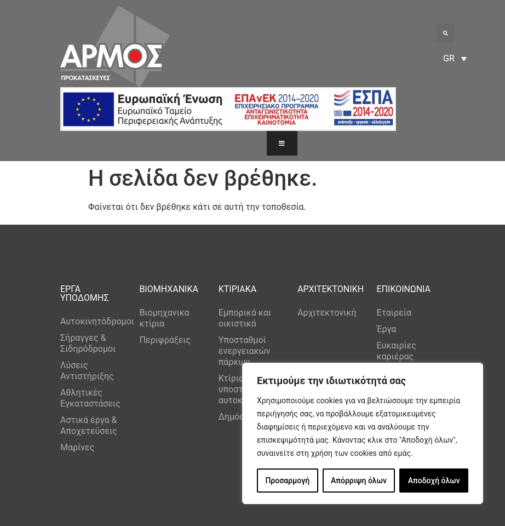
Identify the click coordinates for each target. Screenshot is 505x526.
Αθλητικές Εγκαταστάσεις (90, 398)
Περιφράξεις (165, 340)
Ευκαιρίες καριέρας (396, 351)
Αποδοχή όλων (434, 480)
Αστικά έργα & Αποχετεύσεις (88, 425)
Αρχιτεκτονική (326, 312)
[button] (446, 33)
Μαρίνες (77, 447)
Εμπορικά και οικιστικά (245, 318)
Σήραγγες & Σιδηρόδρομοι (88, 343)
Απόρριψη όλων (359, 480)
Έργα (387, 329)
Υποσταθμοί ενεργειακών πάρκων (245, 351)
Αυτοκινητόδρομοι (94, 321)
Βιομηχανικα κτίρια (164, 318)
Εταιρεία (394, 312)
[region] (362, 433)
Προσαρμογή (287, 480)
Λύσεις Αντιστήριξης (87, 370)
